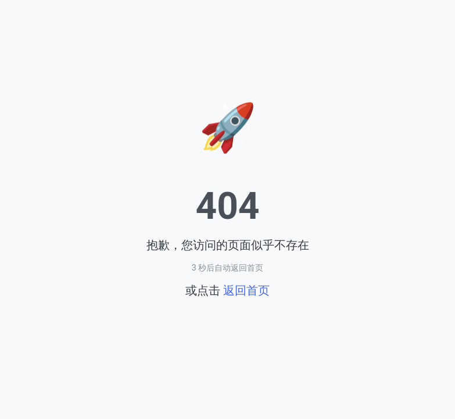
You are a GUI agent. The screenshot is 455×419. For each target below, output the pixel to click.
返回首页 (246, 290)
